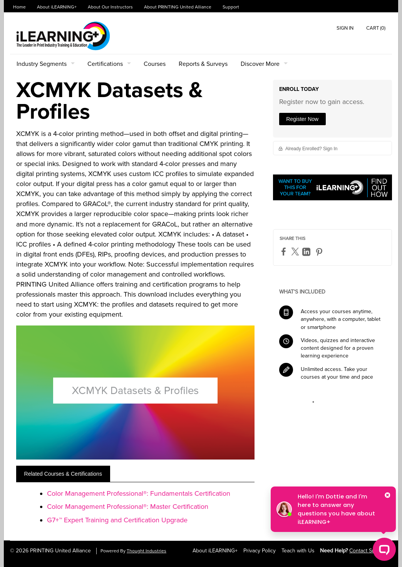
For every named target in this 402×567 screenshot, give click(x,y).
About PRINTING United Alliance (177, 7)
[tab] (63, 474)
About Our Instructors (110, 7)
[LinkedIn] (307, 252)
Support (231, 7)
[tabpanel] (135, 509)
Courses (155, 64)
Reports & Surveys (203, 64)
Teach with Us (298, 550)
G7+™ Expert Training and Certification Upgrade (117, 520)
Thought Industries (146, 551)
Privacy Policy (259, 550)
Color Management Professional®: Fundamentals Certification (138, 493)
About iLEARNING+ (57, 7)
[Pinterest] (320, 252)
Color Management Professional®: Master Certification (127, 506)
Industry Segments (42, 64)
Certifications (105, 64)
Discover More (260, 64)
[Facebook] (285, 251)
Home (19, 7)
